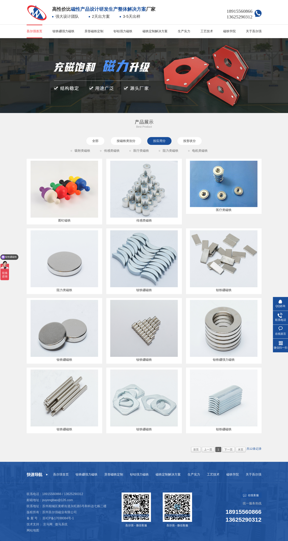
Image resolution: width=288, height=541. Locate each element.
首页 (196, 449)
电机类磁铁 (200, 150)
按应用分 (159, 141)
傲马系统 (61, 524)
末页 (240, 449)
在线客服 (251, 495)
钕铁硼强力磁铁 (63, 31)
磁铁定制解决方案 (155, 31)
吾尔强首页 (34, 31)
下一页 (228, 449)
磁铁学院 (229, 31)
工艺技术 (206, 31)
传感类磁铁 (112, 150)
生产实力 (184, 31)
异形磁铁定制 (94, 31)
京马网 (47, 524)
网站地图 (33, 530)
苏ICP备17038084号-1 (58, 518)
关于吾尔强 (254, 31)
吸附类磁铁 (82, 150)
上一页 (208, 449)
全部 (95, 141)
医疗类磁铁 (141, 150)
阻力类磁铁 (170, 150)
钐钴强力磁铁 (123, 31)
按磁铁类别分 (126, 141)
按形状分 (189, 141)
